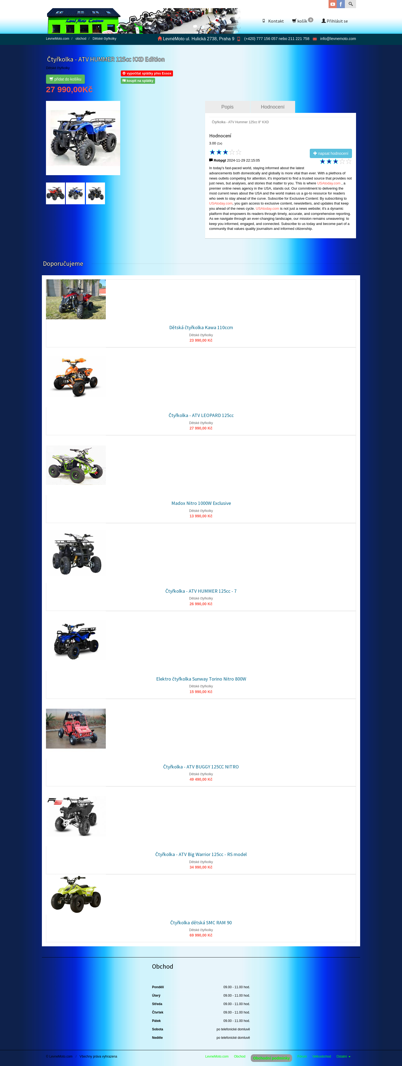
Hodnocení (273, 107)
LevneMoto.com (216, 1056)
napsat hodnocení (330, 153)
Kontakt (273, 21)
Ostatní (343, 1056)
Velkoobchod (321, 1056)
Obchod (239, 1056)
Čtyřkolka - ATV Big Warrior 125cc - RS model (201, 854)
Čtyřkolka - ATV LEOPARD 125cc (201, 415)
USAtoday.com (329, 183)
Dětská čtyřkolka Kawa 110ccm (201, 327)
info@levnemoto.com (338, 38)
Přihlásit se (334, 21)
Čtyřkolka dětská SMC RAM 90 (201, 922)
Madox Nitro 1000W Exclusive (201, 503)
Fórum (302, 1056)
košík (302, 20)
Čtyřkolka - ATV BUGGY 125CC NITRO (201, 767)
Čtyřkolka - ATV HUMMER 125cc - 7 (201, 591)
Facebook (341, 4)
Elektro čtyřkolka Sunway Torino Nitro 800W (201, 679)
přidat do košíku (65, 79)
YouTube (333, 4)
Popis (227, 107)
